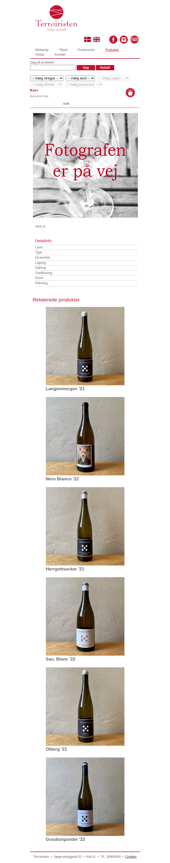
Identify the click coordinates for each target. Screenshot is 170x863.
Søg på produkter (42, 62)
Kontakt (60, 54)
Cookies (130, 857)
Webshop (41, 50)
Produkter (112, 50)
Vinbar (39, 54)
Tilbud (63, 50)
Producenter (86, 50)
